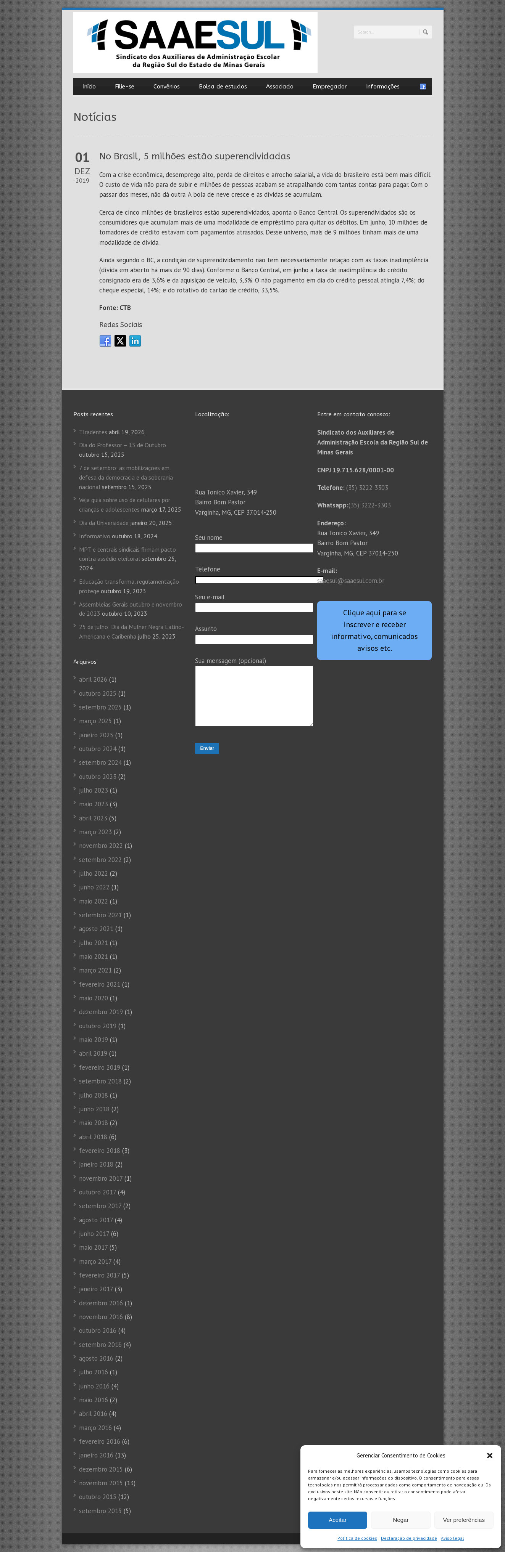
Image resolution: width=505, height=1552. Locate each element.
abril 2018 (93, 1137)
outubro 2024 (97, 749)
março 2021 (95, 970)
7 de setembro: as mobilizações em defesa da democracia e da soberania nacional (126, 477)
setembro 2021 (100, 915)
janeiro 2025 (96, 735)
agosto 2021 (96, 928)
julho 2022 (93, 873)
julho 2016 (93, 1372)
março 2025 (95, 721)
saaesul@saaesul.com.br (350, 580)
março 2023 (95, 832)
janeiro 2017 (96, 1289)
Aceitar (338, 1520)
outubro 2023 (97, 776)
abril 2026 (93, 679)
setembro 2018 (100, 1081)
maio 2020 (93, 998)
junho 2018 (94, 1109)
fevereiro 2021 (99, 984)
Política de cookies (357, 1538)
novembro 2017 (101, 1178)
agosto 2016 (96, 1358)
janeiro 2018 (96, 1164)
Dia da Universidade (104, 522)
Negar (401, 1520)
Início (89, 86)
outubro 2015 (97, 1497)
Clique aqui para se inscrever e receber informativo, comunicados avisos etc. (374, 630)
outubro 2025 (97, 693)
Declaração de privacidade (409, 1538)
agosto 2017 (96, 1220)
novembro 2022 (101, 845)
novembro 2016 (101, 1317)
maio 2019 (93, 1039)
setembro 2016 (100, 1344)
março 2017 (95, 1261)
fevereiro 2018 (99, 1150)
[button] (490, 1455)
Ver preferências (464, 1520)
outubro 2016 (97, 1330)
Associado (280, 86)
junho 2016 (94, 1386)
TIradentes (93, 432)
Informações (383, 86)
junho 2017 (94, 1233)
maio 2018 (93, 1123)
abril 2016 (93, 1413)
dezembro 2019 (101, 1012)
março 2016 (95, 1428)
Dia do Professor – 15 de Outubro (122, 445)
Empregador (330, 86)
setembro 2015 (100, 1511)
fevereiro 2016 (99, 1441)
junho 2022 (94, 887)
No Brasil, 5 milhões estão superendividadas (194, 156)
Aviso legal (452, 1538)
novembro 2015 (101, 1483)
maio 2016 (93, 1400)
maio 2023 (93, 804)
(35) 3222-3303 (369, 505)
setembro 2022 (100, 859)
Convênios (166, 86)
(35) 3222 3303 (367, 487)
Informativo (94, 536)
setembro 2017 (100, 1206)
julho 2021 (93, 943)
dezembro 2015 (101, 1469)
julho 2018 (93, 1095)
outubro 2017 (97, 1192)
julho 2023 (93, 790)
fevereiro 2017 (99, 1275)
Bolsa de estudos (223, 86)
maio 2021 (93, 956)
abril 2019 (93, 1053)
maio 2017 (93, 1247)
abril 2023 (93, 818)
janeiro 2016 (96, 1455)
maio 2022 (93, 901)
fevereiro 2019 (99, 1067)
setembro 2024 (100, 762)
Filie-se (124, 86)
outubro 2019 (97, 1026)
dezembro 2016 (101, 1303)
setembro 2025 (100, 707)
